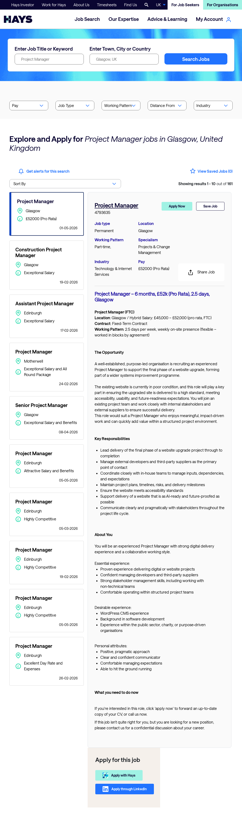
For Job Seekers (185, 4)
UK (158, 4)
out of (205, 183)
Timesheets (106, 4)
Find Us (130, 4)
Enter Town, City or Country (120, 49)
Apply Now (177, 206)
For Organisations (222, 4)
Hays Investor (22, 4)
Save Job (210, 206)
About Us (81, 4)
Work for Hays (54, 4)
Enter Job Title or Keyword (44, 49)
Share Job (201, 272)
